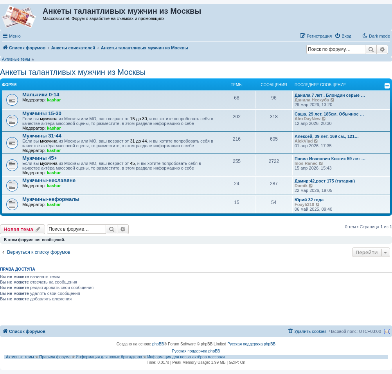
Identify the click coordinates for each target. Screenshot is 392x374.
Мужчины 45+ (39, 158)
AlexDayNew (307, 118)
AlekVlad (304, 141)
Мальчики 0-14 (40, 95)
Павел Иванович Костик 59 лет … (330, 158)
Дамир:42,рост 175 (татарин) (325, 181)
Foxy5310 (304, 204)
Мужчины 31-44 (41, 136)
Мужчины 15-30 (41, 113)
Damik (301, 185)
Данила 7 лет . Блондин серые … (330, 95)
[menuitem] (342, 36)
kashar (54, 100)
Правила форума (54, 357)
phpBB (158, 344)
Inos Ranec (306, 163)
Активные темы (16, 59)
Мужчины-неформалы (50, 199)
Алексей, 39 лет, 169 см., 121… (327, 136)
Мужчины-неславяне (49, 180)
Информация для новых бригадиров (109, 357)
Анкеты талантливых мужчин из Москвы (73, 72)
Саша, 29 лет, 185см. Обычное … (329, 114)
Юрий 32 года (309, 199)
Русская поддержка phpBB (251, 344)
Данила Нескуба (312, 100)
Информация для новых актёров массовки (186, 357)
